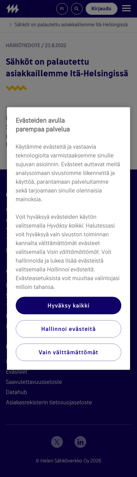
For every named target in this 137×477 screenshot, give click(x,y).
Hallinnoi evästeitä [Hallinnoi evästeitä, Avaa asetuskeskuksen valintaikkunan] (68, 328)
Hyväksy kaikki (68, 305)
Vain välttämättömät (68, 352)
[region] (68, 238)
